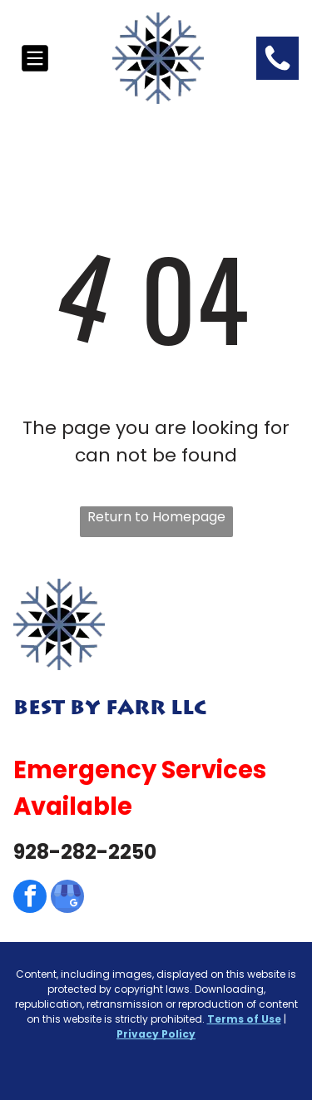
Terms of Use (244, 1019)
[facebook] (30, 898)
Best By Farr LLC (109, 708)
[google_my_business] (67, 898)
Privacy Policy (156, 1034)
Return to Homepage (156, 516)
